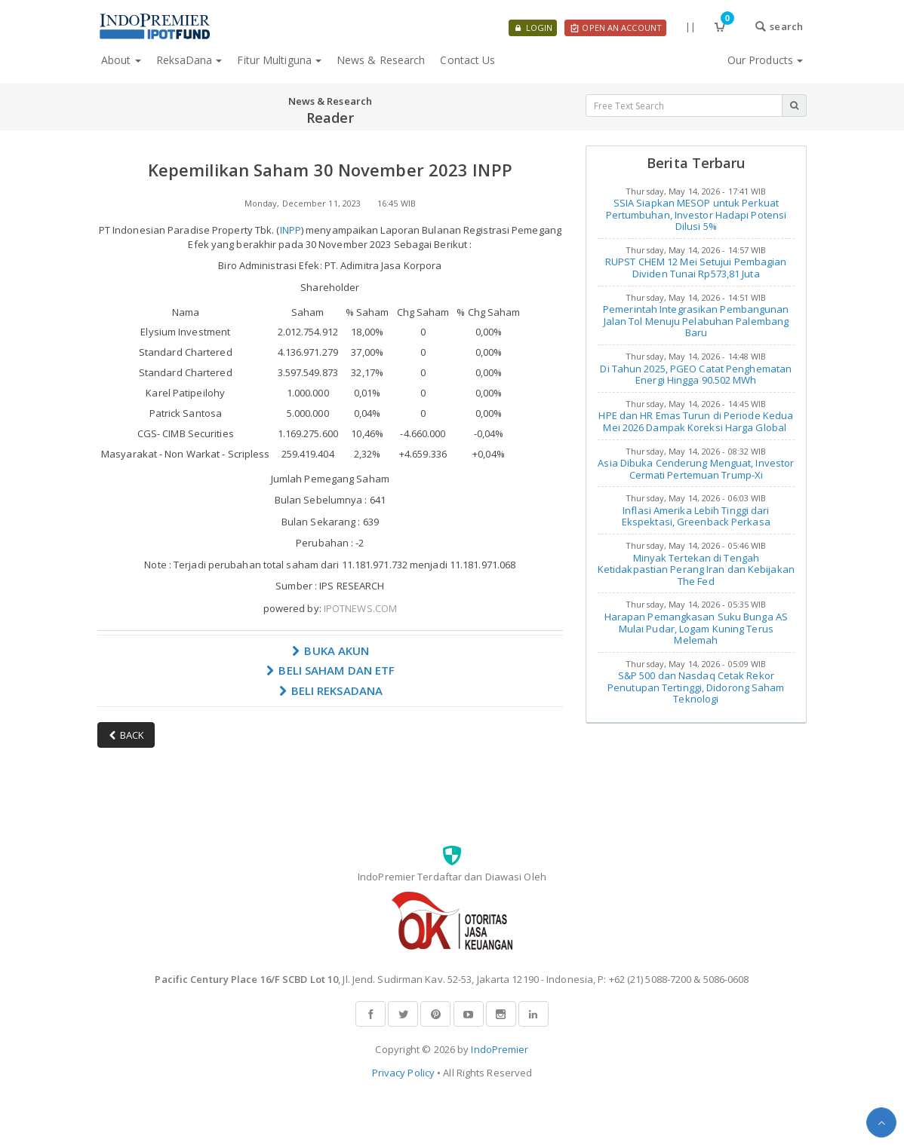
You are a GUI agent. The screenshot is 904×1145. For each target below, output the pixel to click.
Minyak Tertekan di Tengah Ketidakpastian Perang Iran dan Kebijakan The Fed (696, 569)
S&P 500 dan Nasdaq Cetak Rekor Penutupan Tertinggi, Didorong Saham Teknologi (696, 687)
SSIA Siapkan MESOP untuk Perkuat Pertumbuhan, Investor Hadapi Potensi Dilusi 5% (696, 214)
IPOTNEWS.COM (360, 608)
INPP (290, 230)
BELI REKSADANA (330, 690)
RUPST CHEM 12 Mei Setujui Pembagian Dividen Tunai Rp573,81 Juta (696, 267)
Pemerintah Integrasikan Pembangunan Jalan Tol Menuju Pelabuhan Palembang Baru (696, 320)
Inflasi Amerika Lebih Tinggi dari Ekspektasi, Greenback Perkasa (696, 516)
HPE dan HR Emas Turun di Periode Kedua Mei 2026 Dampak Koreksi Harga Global (695, 421)
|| (690, 26)
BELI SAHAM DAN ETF (330, 670)
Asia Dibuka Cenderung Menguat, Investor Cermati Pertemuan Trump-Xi (696, 469)
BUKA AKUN (330, 650)
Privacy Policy (403, 1072)
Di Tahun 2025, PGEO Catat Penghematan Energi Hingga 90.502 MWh (696, 374)
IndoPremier (499, 1049)
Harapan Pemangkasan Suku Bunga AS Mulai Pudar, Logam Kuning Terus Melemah (696, 628)
